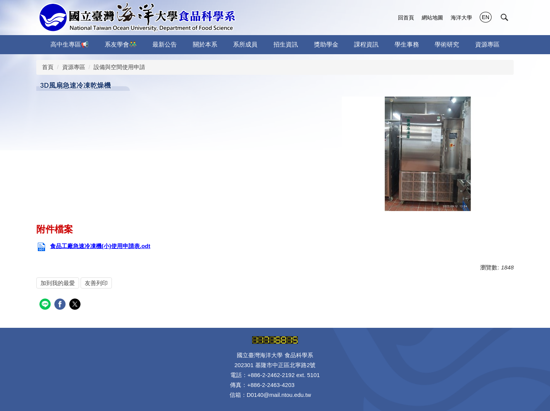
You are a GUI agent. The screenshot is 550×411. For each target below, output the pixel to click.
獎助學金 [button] (326, 44)
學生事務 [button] (407, 44)
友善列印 (96, 283)
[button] (504, 17)
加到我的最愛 (57, 283)
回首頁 (406, 18)
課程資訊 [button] (366, 44)
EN (485, 17)
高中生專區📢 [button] (69, 44)
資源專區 (73, 67)
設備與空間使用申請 (119, 67)
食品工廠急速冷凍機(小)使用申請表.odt (93, 246)
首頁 (47, 67)
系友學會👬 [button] (121, 44)
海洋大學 (461, 18)
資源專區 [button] (487, 44)
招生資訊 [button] (285, 44)
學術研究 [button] (447, 44)
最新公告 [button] (164, 44)
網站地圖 (432, 18)
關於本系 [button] (205, 44)
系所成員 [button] (245, 44)
